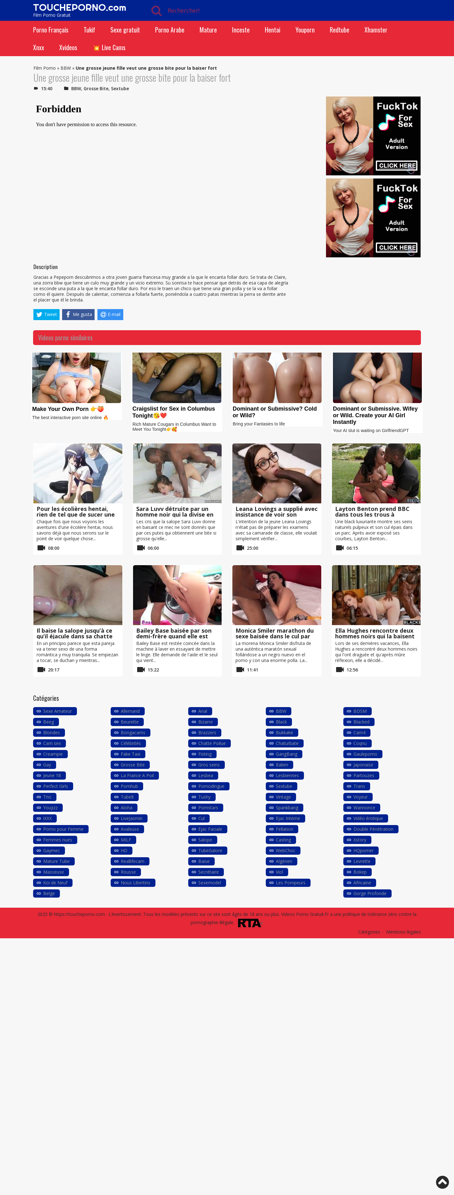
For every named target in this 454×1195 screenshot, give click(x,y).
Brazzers (207, 732)
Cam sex (52, 743)
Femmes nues (57, 840)
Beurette (130, 722)
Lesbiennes (287, 775)
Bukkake (284, 732)
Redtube (339, 29)
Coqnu (360, 743)
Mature (208, 29)
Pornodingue (211, 786)
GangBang (286, 754)
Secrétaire (208, 872)
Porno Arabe (169, 29)
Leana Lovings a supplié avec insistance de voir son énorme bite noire (276, 514)
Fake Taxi (130, 754)
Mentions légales (403, 932)
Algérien (284, 861)
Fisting (205, 754)
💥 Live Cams (108, 47)
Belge (49, 893)
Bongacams (133, 732)
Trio (47, 797)
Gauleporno (365, 754)
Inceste (241, 29)
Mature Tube (56, 861)
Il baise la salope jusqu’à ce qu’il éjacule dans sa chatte (75, 633)
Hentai (272, 29)
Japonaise (363, 765)
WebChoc (285, 850)
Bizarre (205, 722)
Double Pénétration (373, 829)
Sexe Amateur (57, 711)
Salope (205, 840)
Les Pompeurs (291, 883)
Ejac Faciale (210, 829)
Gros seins (209, 765)
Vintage (283, 797)
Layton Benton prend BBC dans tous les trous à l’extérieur (372, 514)
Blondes (51, 732)
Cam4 (359, 732)
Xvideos (68, 47)
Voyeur (360, 797)
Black (281, 722)
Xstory (359, 840)
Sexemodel (209, 883)
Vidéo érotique (368, 818)
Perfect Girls (55, 786)
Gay (47, 765)
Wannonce (364, 808)
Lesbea (205, 775)
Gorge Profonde (370, 893)
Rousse (128, 872)
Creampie (53, 754)
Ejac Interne (288, 818)
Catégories (369, 932)
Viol (279, 872)
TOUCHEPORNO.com (79, 7)
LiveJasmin (132, 818)
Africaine (362, 883)
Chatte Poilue (212, 743)
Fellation (284, 829)
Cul (201, 818)
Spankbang (287, 808)
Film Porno (44, 68)
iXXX (47, 818)
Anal (202, 711)
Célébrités (131, 743)
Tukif (89, 29)
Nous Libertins (135, 883)
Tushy (204, 797)
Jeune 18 (52, 775)
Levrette (361, 861)
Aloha (126, 808)
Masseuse (53, 872)
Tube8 (127, 797)
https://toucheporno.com (79, 914)
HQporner (363, 850)
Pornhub (129, 786)
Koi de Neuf (55, 883)
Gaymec (51, 850)
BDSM (360, 711)
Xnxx (38, 47)
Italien (282, 765)
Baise (204, 861)
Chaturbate (287, 743)
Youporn (305, 29)
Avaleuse (130, 829)
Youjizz (50, 808)
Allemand (130, 711)
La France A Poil (137, 775)
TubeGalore (210, 850)
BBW (66, 68)
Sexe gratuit (125, 29)
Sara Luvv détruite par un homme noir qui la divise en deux (174, 514)
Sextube (120, 88)
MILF (126, 840)
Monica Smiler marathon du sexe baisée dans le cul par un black (275, 636)
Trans (359, 786)
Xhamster (375, 29)
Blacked (361, 722)
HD (124, 850)
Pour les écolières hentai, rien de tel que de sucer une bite (76, 514)
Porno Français (50, 29)
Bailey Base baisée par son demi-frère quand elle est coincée (174, 636)
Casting (283, 840)
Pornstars (208, 808)
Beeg (48, 722)
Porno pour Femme (63, 829)
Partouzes (363, 775)
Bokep (360, 872)
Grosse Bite (96, 88)
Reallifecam (132, 861)
